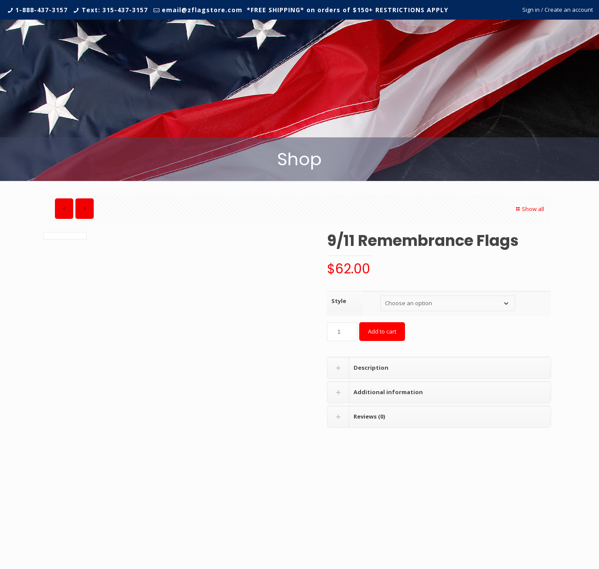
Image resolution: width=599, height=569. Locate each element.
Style (338, 301)
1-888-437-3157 (41, 10)
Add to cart (382, 331)
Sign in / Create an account (557, 10)
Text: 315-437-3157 (115, 10)
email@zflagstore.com (202, 10)
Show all (529, 209)
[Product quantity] (342, 331)
